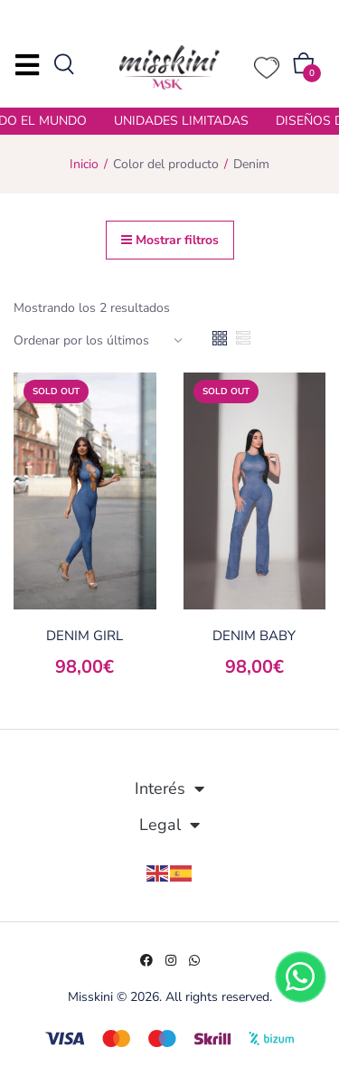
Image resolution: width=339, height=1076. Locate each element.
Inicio (84, 164)
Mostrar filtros (170, 240)
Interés (169, 788)
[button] (304, 66)
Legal (169, 824)
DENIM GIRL (84, 636)
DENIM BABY (254, 636)
